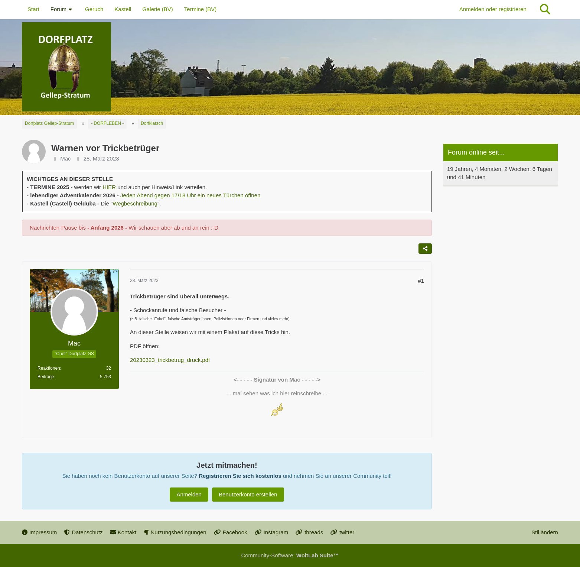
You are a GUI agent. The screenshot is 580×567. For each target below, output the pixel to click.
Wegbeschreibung (135, 203)
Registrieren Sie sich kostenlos (240, 476)
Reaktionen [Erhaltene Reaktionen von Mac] (49, 368)
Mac (65, 158)
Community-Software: (290, 555)
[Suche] (545, 9)
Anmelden (189, 494)
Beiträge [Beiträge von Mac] (46, 376)
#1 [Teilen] (421, 281)
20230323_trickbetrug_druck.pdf (170, 360)
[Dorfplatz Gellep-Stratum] (290, 67)
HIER (109, 187)
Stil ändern (544, 532)
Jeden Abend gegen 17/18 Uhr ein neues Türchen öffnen (190, 195)
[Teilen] (425, 248)
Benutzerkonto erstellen (248, 494)
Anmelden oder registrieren (493, 9)
